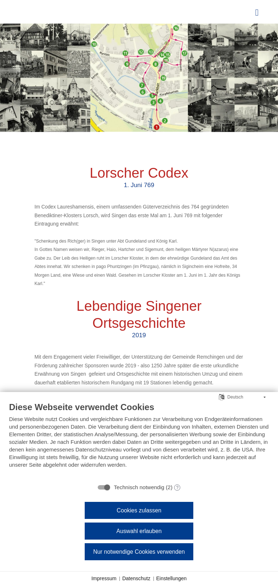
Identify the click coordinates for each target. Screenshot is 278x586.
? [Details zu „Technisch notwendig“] (177, 487)
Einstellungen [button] (171, 578)
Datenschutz (136, 578)
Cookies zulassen (139, 510)
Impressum (103, 578)
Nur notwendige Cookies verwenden (139, 552)
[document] (139, 440)
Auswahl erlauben (138, 531)
